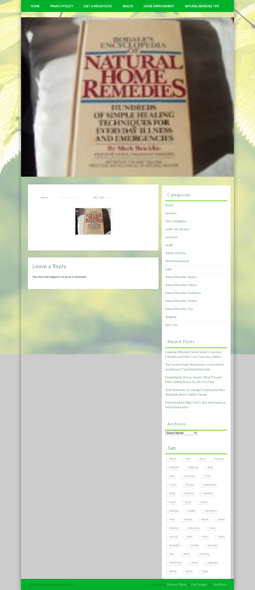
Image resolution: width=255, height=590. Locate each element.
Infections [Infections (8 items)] (194, 528)
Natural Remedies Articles (181, 285)
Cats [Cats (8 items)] (172, 476)
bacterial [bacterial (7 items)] (193, 467)
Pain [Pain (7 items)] (189, 536)
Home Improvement (159, 6)
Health (127, 6)
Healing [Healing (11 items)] (173, 510)
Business (171, 213)
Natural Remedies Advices (181, 277)
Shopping (170, 317)
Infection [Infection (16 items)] (174, 528)
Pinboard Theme (177, 584)
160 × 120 (98, 197)
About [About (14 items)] (172, 458)
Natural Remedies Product (181, 301)
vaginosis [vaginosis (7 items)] (212, 562)
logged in (55, 277)
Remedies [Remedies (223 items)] (174, 545)
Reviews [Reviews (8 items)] (213, 545)
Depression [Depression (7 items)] (209, 484)
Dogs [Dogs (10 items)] (172, 493)
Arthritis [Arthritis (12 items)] (174, 467)
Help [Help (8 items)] (172, 519)
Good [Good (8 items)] (172, 502)
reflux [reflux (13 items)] (205, 536)
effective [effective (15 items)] (208, 493)
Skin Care (171, 325)
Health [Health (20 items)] (191, 510)
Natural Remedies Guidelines (183, 293)
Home (35, 6)
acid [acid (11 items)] (188, 458)
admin (44, 197)
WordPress (220, 584)
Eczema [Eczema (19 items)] (189, 493)
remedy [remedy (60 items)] (194, 545)
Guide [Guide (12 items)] (204, 502)
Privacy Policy (61, 6)
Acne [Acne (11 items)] (202, 458)
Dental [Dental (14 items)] (190, 484)
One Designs (199, 584)
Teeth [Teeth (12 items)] (186, 553)
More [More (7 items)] (212, 528)
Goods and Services (177, 229)
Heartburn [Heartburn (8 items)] (211, 510)
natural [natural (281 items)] (173, 536)
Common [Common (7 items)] (189, 476)
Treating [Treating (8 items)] (204, 553)
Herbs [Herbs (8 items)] (204, 519)
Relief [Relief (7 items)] (221, 536)
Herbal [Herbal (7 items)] (188, 519)
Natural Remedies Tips (202, 6)
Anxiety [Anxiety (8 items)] (219, 458)
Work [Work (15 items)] (189, 571)
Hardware (171, 237)
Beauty (169, 205)
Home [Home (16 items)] (221, 519)
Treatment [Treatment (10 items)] (175, 562)
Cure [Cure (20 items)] (208, 476)
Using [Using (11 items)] (194, 562)
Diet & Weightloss (98, 6)
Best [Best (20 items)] (210, 467)
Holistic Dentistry (175, 253)
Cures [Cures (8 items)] (172, 484)
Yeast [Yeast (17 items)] (205, 571)
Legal (168, 269)
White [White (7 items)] (172, 571)
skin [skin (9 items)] (171, 553)
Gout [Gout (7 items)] (188, 502)
